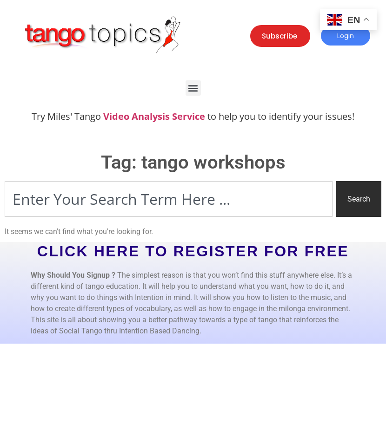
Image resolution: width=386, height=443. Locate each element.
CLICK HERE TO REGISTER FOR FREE (193, 251)
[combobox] (169, 199)
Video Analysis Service (154, 116)
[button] (193, 88)
